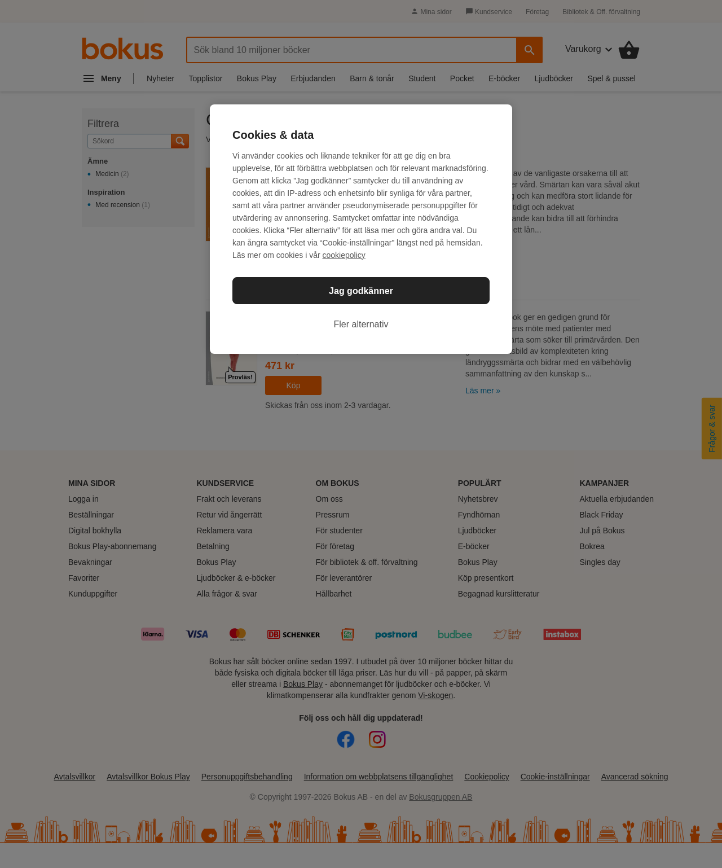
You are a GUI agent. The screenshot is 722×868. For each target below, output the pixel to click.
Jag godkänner (361, 291)
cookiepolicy (344, 255)
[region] (361, 229)
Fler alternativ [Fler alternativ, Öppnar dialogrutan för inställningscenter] (361, 324)
